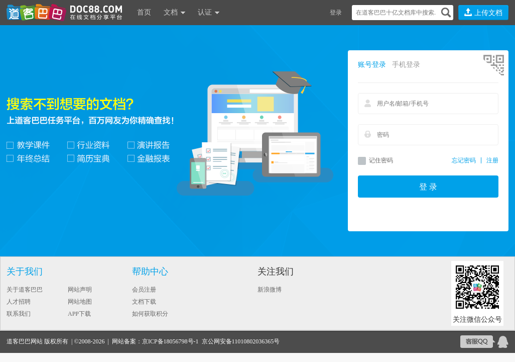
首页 (144, 12)
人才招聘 (19, 301)
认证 (205, 12)
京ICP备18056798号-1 (170, 341)
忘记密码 (464, 160)
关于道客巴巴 (25, 289)
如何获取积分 (150, 313)
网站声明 (80, 289)
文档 (171, 12)
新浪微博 (270, 289)
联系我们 (19, 313)
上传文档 (483, 12)
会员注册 (144, 289)
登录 (336, 12)
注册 (492, 160)
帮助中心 (150, 271)
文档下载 (144, 301)
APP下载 (79, 313)
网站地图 (80, 301)
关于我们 (25, 271)
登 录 (428, 187)
